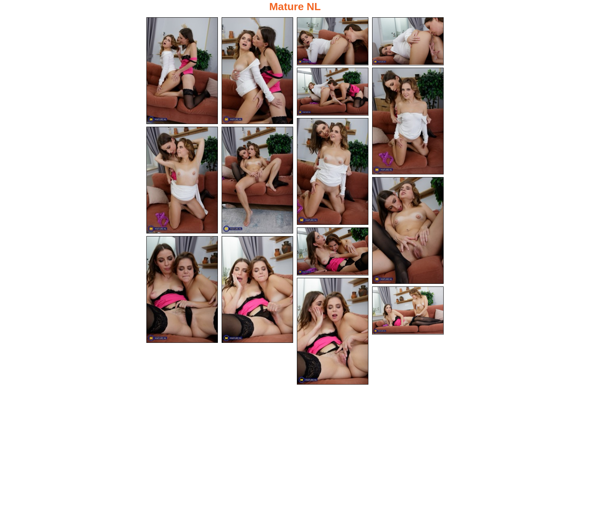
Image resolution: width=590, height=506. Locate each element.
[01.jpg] (182, 70)
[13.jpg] (257, 289)
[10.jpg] (408, 230)
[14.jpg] (332, 331)
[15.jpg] (408, 310)
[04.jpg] (408, 41)
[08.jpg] (182, 180)
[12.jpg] (182, 289)
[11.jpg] (332, 251)
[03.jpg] (332, 41)
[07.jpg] (332, 171)
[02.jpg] (257, 70)
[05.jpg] (332, 92)
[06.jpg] (408, 121)
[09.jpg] (257, 180)
